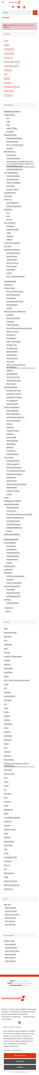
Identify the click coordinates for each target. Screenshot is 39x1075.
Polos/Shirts (10, 186)
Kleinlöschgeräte (9, 566)
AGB (5, 74)
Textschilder (10, 589)
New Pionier (8, 770)
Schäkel (9, 273)
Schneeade (7, 821)
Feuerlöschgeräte (10, 543)
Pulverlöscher (11, 546)
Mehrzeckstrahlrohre (13, 414)
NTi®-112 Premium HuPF (14, 145)
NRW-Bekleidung (9, 152)
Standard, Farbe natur (13, 390)
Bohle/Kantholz (11, 355)
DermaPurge (8, 672)
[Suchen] (17, 12)
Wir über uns (8, 57)
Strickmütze (10, 226)
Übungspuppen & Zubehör (12, 501)
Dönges (6, 676)
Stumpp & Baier (9, 841)
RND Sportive (8, 809)
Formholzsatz (10, 335)
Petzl (5, 798)
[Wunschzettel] (18, 7)
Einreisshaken (11, 338)
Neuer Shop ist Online (12, 914)
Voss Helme (8, 861)
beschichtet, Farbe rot (13, 394)
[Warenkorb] (13, 7)
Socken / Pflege (11, 128)
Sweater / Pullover (12, 189)
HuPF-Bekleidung (12, 141)
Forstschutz (8, 196)
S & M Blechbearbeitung (12, 817)
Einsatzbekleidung (10, 135)
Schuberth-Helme (10, 829)
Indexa (6, 728)
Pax (5, 790)
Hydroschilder (11, 444)
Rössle (6, 813)
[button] (24, 7)
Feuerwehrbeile (11, 266)
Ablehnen (20, 1067)
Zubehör (9, 308)
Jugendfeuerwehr (10, 193)
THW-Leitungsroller (13, 464)
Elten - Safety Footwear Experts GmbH (16, 680)
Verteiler (9, 424)
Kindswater (7, 740)
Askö (8, 216)
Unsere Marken (9, 53)
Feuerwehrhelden (10, 696)
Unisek (6, 853)
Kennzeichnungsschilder (12, 586)
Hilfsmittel (10, 315)
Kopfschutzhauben (12, 229)
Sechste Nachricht (11, 911)
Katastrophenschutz (13, 521)
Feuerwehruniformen (13, 158)
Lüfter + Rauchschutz (13, 341)
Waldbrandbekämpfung (14, 138)
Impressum (7, 82)
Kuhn (5, 748)
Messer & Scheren (12, 263)
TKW (5, 849)
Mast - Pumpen (9, 760)
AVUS (6, 648)
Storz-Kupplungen (12, 410)
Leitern (6, 497)
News (6, 40)
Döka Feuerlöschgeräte (11, 885)
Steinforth (7, 837)
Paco (5, 778)
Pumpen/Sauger (9, 288)
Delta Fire (7, 664)
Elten (8, 125)
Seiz (7, 213)
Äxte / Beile (10, 362)
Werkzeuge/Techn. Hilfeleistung (14, 311)
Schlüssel (9, 370)
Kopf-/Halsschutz (9, 223)
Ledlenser (7, 752)
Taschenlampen (11, 259)
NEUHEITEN (9, 608)
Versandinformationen (11, 66)
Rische (6, 805)
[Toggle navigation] (3, 1)
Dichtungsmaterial (12, 507)
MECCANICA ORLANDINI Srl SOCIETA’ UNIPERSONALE (16, 765)
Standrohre (10, 427)
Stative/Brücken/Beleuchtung (16, 484)
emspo (6, 684)
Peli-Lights (7, 794)
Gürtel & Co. (8, 199)
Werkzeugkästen (11, 374)
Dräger (8, 233)
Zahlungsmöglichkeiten (12, 61)
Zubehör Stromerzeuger (14, 474)
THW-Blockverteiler (12, 461)
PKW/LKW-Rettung (12, 325)
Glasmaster (10, 321)
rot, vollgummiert (12, 400)
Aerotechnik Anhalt (10, 632)
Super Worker (8, 845)
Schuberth (9, 236)
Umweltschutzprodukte (11, 504)
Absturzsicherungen (13, 253)
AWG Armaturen (9, 873)
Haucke (6, 712)
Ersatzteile (10, 131)
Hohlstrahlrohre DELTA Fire (15, 417)
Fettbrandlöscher (12, 559)
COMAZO (7, 660)
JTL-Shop (22, 1072)
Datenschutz (8, 70)
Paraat (6, 782)
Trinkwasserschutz (12, 431)
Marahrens (7, 756)
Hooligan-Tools (11, 345)
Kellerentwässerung (13, 295)
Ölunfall (9, 531)
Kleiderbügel (10, 270)
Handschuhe (8, 209)
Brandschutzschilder (13, 593)
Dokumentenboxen (12, 603)
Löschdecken (8, 569)
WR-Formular (8, 95)
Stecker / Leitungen (12, 491)
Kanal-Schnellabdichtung (14, 517)
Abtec (6, 628)
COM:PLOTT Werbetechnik (13, 656)
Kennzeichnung (11, 256)
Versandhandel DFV (10, 857)
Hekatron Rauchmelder (14, 583)
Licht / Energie (9, 457)
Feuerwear (7, 692)
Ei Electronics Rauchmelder (15, 576)
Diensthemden (11, 155)
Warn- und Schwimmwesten (15, 276)
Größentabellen (9, 49)
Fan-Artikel (7, 246)
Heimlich (7, 716)
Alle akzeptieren (20, 1055)
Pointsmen (7, 801)
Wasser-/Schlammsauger (14, 291)
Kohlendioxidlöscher (13, 553)
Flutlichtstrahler (11, 487)
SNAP (6, 833)
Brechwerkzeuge (11, 348)
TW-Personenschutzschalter (15, 471)
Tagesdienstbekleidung (14, 169)
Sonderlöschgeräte (12, 556)
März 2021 (7, 904)
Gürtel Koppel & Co (12, 203)
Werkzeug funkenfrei (13, 318)
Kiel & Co (9, 219)
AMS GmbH (8, 636)
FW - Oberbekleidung (11, 173)
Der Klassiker (8, 668)
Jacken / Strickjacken (13, 183)
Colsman (9, 239)
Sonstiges (9, 148)
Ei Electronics (8, 889)
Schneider (7, 825)
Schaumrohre (10, 451)
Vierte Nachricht (10, 924)
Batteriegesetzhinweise (12, 86)
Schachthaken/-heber (13, 380)
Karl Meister (8, 736)
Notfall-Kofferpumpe (13, 524)
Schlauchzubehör (12, 404)
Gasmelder (10, 579)
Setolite (9, 494)
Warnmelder (8, 573)
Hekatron (7, 720)
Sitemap (6, 78)
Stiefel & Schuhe (9, 115)
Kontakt (6, 45)
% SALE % (8, 611)
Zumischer (9, 447)
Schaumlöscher (11, 549)
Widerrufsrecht (9, 91)
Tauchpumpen (11, 298)
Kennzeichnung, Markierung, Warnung (19, 328)
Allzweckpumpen (12, 305)
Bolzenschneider (12, 351)
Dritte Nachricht (10, 921)
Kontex (6, 744)
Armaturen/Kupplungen (12, 407)
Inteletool (7, 732)
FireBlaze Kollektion (13, 176)
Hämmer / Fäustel (12, 331)
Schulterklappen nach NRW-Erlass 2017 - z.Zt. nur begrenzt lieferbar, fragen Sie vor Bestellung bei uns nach (20, 164)
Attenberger (8, 644)
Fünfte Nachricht (10, 908)
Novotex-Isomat (9, 774)
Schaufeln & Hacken (13, 377)
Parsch (6, 786)
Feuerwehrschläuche (11, 387)
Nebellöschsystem (12, 454)
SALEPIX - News (9, 941)
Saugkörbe (10, 434)
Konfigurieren (20, 1061)
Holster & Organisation (14, 206)
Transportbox (8, 285)
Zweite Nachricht (10, 918)
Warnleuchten (11, 477)
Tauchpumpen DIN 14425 (14, 301)
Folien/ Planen (11, 511)
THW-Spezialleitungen (14, 467)
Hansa (6, 708)
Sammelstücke (11, 437)
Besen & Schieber (12, 358)
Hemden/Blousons (12, 179)
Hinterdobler (8, 724)
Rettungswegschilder (13, 596)
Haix (7, 118)
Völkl (8, 121)
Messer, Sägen (11, 384)
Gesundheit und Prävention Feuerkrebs (19, 514)
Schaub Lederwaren (10, 881)
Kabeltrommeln (11, 481)
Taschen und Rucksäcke (12, 243)
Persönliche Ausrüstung (12, 249)
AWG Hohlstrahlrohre (13, 420)
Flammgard (8, 700)
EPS (5, 688)
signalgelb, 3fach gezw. (14, 397)
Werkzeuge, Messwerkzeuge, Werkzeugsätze (15, 366)
